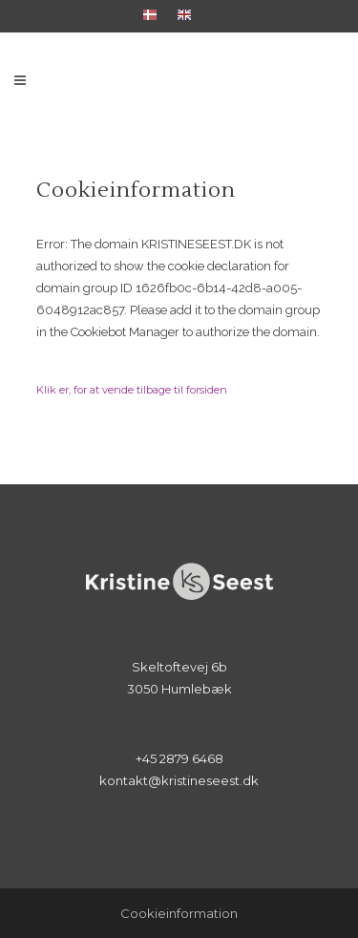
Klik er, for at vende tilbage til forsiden (131, 389)
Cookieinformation (179, 913)
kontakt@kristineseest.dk (179, 780)
